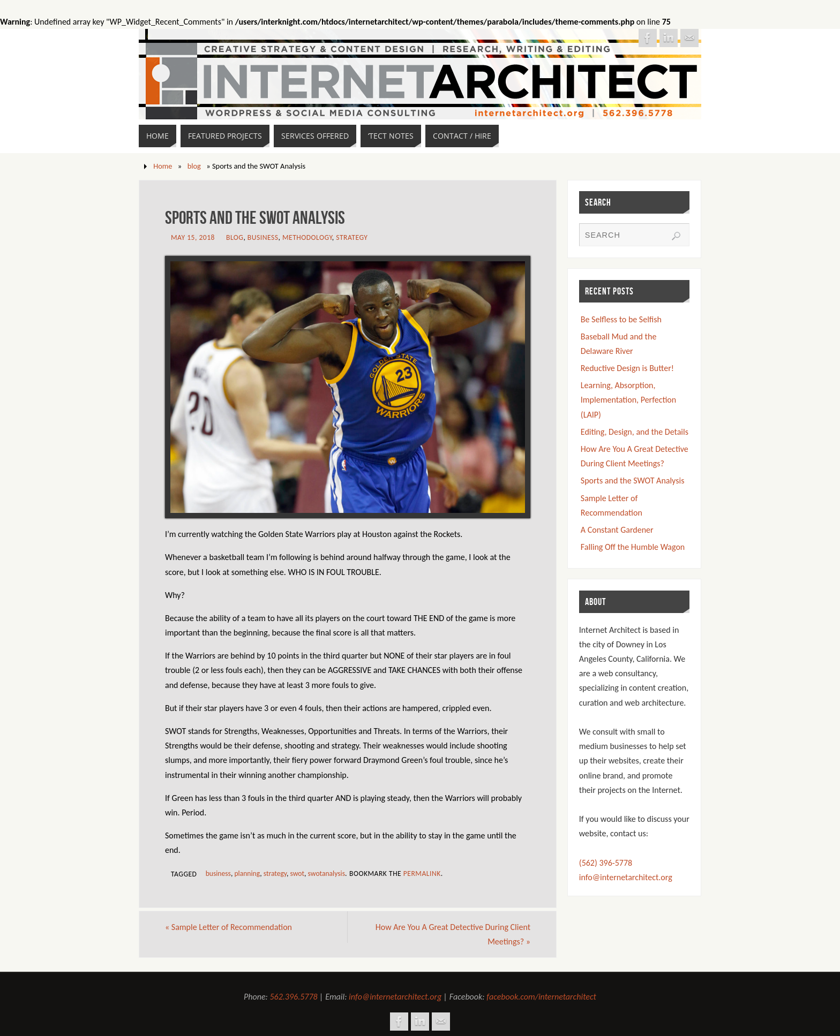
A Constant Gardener (617, 530)
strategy (275, 873)
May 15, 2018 (193, 237)
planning (247, 873)
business (218, 873)
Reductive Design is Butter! (627, 368)
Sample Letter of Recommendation (228, 927)
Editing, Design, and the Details (634, 432)
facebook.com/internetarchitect (541, 997)
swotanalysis (326, 873)
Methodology (307, 237)
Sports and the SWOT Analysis (633, 480)
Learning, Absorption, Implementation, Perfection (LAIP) (628, 399)
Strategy (352, 237)
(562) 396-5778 (605, 863)
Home (162, 166)
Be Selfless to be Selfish (621, 319)
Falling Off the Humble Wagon (633, 547)
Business (263, 237)
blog (194, 166)
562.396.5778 (294, 997)
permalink (422, 873)
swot (297, 873)
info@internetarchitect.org (625, 877)
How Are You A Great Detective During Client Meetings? (453, 934)
